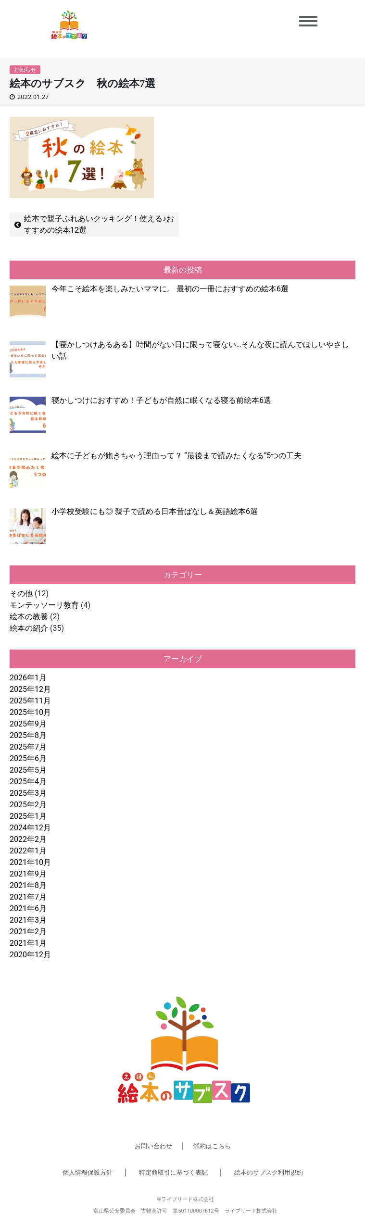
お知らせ (25, 69)
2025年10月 (30, 712)
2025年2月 (28, 804)
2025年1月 (28, 816)
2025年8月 (28, 735)
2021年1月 (28, 943)
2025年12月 (30, 689)
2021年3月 (28, 920)
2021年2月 (28, 931)
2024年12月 (30, 827)
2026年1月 (28, 677)
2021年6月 (28, 908)
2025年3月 (28, 793)
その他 (21, 593)
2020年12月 (30, 954)
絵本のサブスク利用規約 (268, 1172)
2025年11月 (30, 700)
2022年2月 (28, 839)
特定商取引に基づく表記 (173, 1172)
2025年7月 (28, 746)
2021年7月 (28, 896)
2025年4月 (28, 781)
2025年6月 (28, 758)
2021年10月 (30, 862)
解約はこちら (212, 1146)
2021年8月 (28, 885)
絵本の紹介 (29, 628)
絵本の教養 (29, 616)
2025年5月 (28, 770)
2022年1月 (28, 850)
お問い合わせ (153, 1146)
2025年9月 (28, 723)
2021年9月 (28, 873)
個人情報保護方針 (88, 1172)
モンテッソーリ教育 (44, 605)
